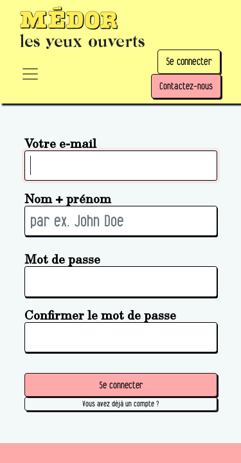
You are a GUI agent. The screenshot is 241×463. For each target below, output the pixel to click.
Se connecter (189, 61)
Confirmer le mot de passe (100, 314)
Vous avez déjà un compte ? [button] (120, 403)
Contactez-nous (186, 86)
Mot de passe (62, 258)
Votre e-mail (60, 143)
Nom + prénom (67, 198)
